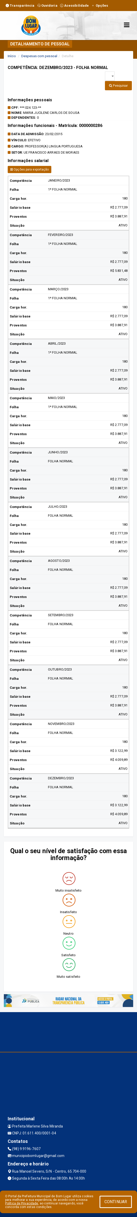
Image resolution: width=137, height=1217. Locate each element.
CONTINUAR (115, 1201)
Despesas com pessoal (39, 56)
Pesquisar (118, 85)
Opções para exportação (29, 169)
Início (12, 56)
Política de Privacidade (21, 1203)
